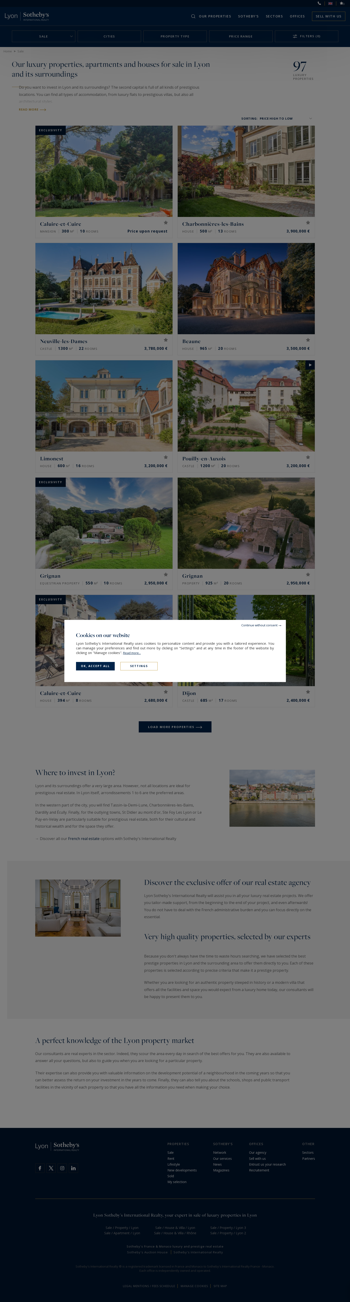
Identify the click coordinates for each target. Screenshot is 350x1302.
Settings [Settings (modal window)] (139, 666)
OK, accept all (95, 666)
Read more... (132, 653)
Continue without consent (259, 625)
